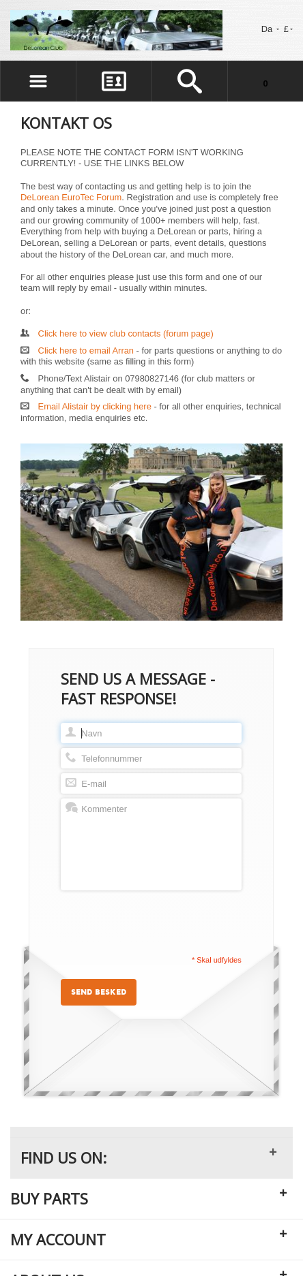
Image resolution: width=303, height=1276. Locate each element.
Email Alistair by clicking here (95, 406)
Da (270, 29)
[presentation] (164, 921)
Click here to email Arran (86, 350)
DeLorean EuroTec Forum (70, 197)
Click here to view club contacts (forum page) (126, 333)
